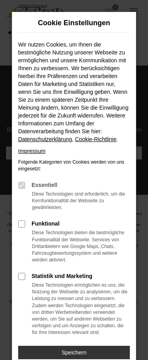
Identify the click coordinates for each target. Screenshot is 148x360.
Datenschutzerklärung (45, 139)
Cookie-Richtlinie (95, 139)
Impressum (31, 151)
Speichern (74, 352)
